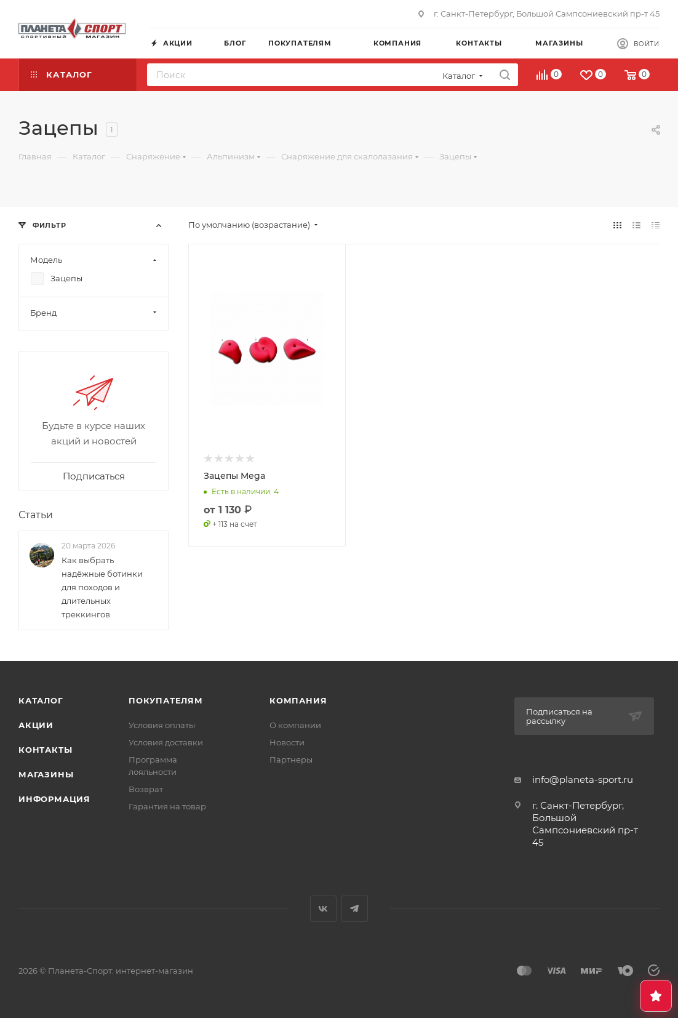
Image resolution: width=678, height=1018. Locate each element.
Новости (287, 742)
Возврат (146, 789)
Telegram (354, 909)
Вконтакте (323, 909)
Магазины (45, 774)
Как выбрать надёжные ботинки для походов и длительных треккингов (102, 587)
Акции (36, 725)
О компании (295, 725)
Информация (54, 799)
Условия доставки (166, 742)
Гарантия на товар (167, 806)
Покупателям (166, 700)
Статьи (35, 515)
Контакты (45, 750)
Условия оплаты (162, 725)
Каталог (40, 700)
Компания (298, 700)
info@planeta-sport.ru (582, 779)
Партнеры (291, 759)
